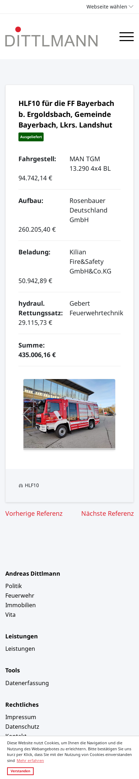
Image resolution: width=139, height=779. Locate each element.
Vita (10, 614)
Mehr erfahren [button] (30, 760)
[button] (27, 414)
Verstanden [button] (20, 770)
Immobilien (20, 605)
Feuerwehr (19, 595)
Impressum (20, 717)
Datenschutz (22, 726)
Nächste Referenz (107, 513)
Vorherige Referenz (33, 513)
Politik (13, 586)
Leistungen (20, 648)
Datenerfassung (27, 683)
